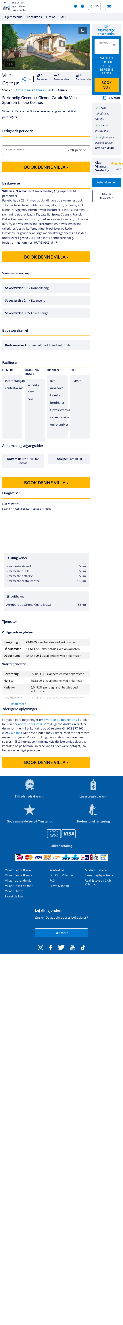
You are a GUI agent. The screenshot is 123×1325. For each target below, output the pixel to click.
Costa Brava (23, 90)
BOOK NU (106, 85)
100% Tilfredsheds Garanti (102, 113)
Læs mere (61, 933)
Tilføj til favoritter (106, 196)
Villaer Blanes (14, 891)
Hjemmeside (13, 17)
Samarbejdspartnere (99, 875)
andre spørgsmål (30, 724)
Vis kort (111, 98)
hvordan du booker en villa (62, 720)
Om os (50, 17)
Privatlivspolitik (59, 886)
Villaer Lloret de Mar (19, 880)
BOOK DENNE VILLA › (46, 167)
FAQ (63, 17)
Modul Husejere (96, 870)
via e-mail (15, 733)
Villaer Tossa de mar (19, 886)
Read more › (19, 704)
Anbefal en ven (106, 182)
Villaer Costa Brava (18, 870)
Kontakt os (34, 17)
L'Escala (39, 90)
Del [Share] (27, 79)
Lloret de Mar (14, 896)
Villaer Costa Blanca (18, 875)
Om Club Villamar (61, 875)
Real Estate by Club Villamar (98, 882)
